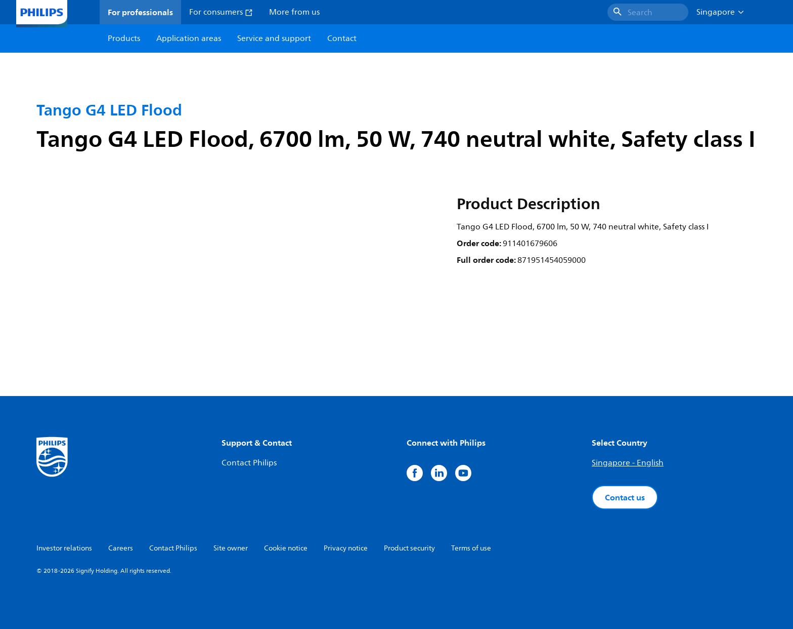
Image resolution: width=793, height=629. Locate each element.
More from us (294, 12)
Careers (120, 548)
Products (124, 38)
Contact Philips (249, 462)
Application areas (188, 38)
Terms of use (471, 548)
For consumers (221, 12)
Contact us (625, 497)
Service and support (274, 38)
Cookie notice (285, 548)
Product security (409, 548)
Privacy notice (346, 548)
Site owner (230, 548)
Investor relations (64, 548)
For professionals (140, 12)
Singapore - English (628, 462)
